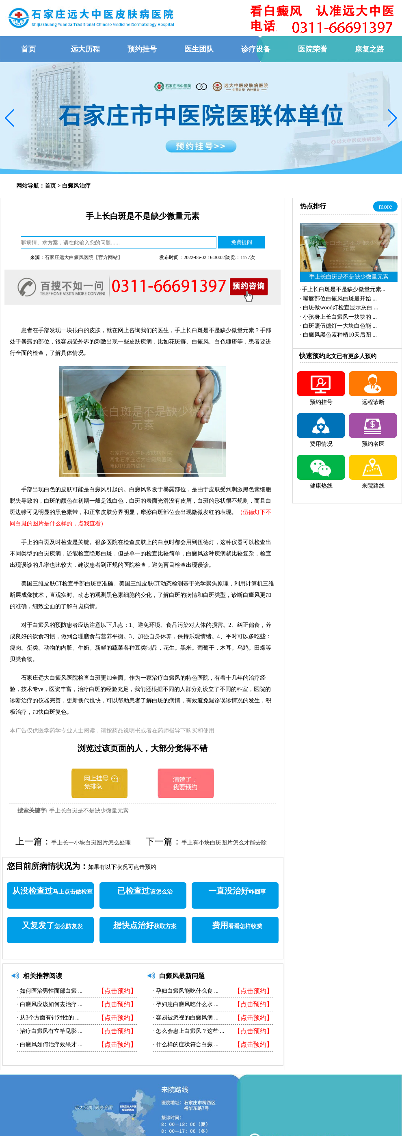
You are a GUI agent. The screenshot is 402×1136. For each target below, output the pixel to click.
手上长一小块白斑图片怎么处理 (91, 843)
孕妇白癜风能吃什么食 (184, 991)
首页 (50, 186)
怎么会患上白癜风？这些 (187, 1031)
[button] (9, 118)
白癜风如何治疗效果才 (48, 1044)
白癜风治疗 (76, 186)
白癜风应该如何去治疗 (48, 1004)
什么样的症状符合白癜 (184, 1044)
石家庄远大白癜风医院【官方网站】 (84, 257)
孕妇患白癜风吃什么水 (184, 1004)
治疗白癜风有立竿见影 (48, 1031)
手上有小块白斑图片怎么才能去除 (224, 843)
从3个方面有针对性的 (47, 1018)
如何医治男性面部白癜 (48, 991)
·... (342, 289)
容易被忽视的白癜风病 (184, 1018)
